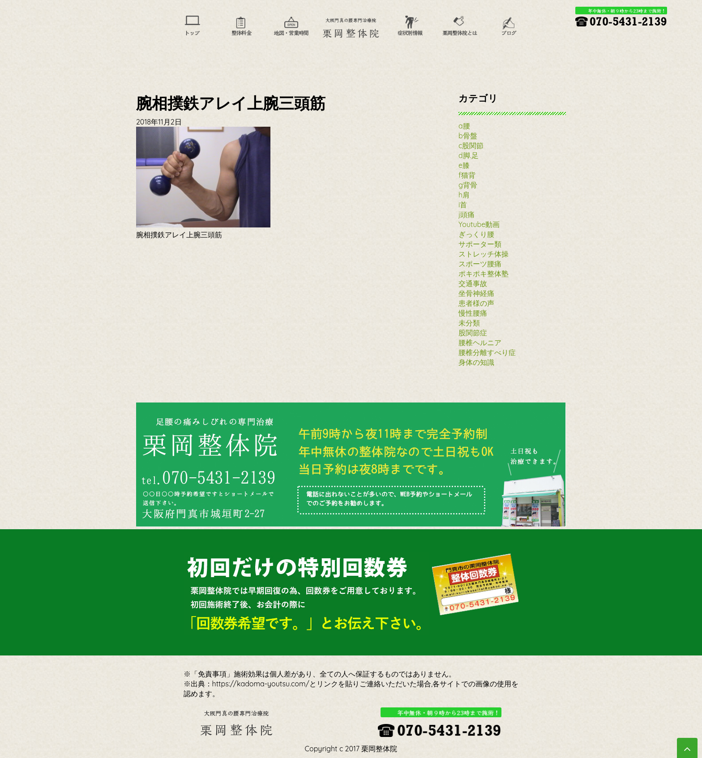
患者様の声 (476, 303)
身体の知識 (476, 362)
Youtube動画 (479, 224)
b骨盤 (467, 135)
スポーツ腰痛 (479, 263)
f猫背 (466, 175)
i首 (462, 204)
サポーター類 (479, 244)
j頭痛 (466, 214)
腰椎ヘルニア (479, 342)
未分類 (469, 322)
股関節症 (472, 332)
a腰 (464, 125)
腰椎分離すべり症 (487, 352)
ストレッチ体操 (483, 253)
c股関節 (471, 145)
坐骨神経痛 (476, 293)
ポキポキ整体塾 (483, 273)
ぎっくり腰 (476, 234)
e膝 (464, 165)
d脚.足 (468, 155)
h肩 (464, 194)
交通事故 (472, 283)
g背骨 (467, 184)
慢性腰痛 (472, 312)
